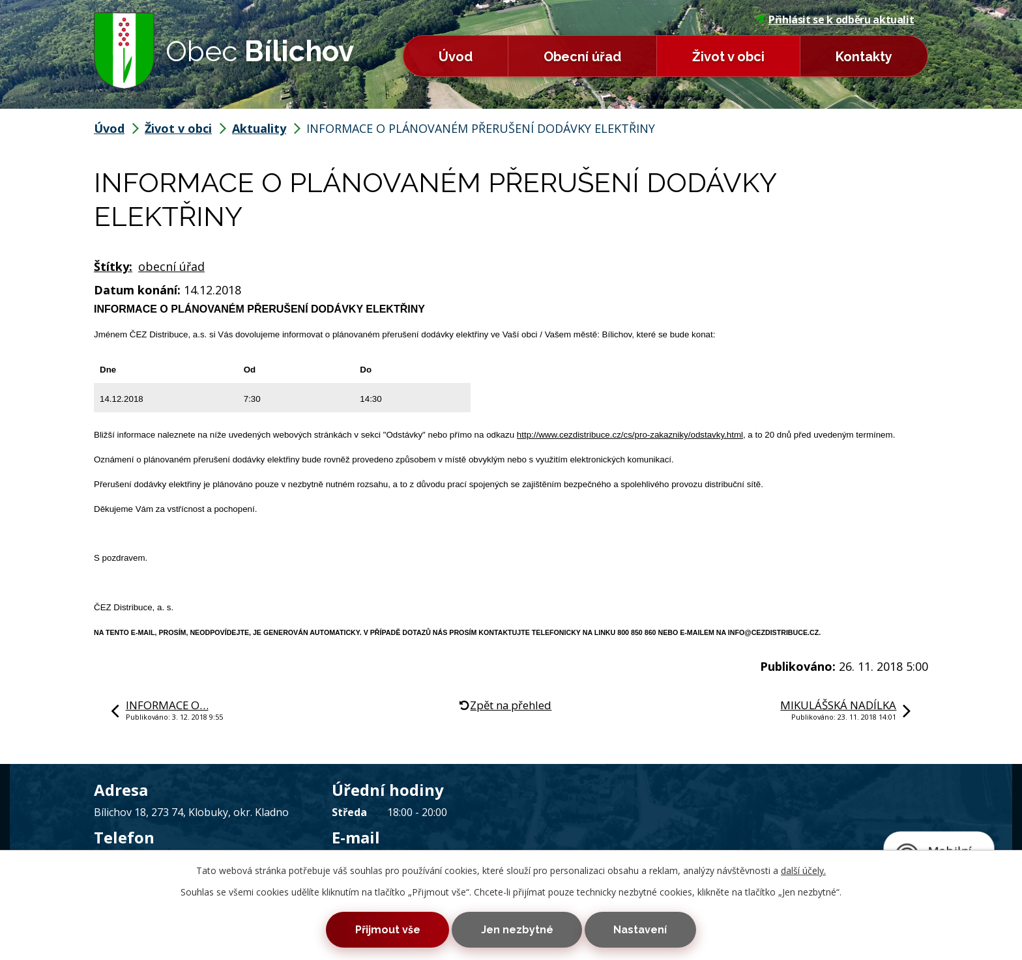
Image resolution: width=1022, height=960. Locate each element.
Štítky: (113, 266)
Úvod (456, 56)
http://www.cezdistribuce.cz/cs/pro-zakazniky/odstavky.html (630, 435)
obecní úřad (171, 266)
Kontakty (864, 56)
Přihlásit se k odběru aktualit (834, 19)
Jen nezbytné (517, 928)
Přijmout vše (379, 928)
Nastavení (648, 928)
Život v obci (728, 56)
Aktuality (259, 128)
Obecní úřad (582, 56)
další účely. (803, 868)
